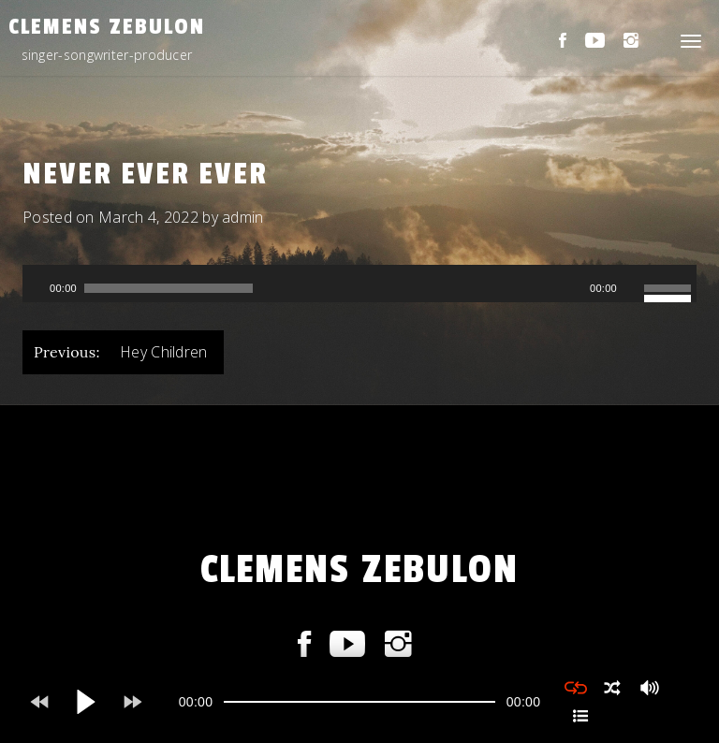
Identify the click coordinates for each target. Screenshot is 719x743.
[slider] (168, 288)
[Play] (34, 288)
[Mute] (631, 288)
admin (243, 217)
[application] (359, 283)
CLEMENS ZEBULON (106, 26)
